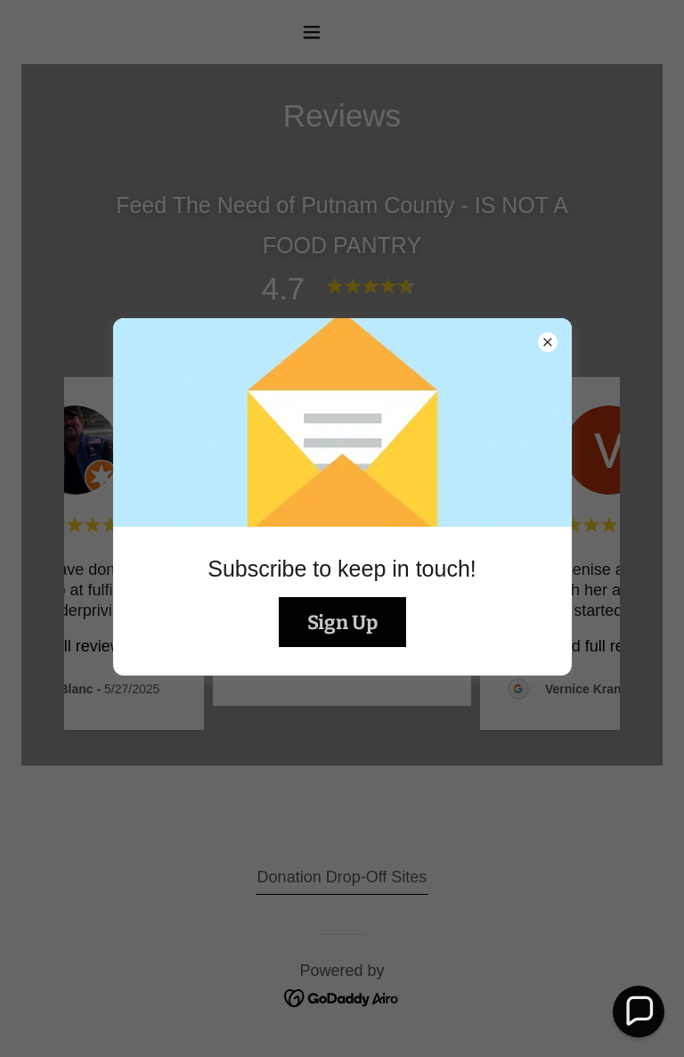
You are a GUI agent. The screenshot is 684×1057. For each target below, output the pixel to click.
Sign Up (342, 622)
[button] (638, 1011)
